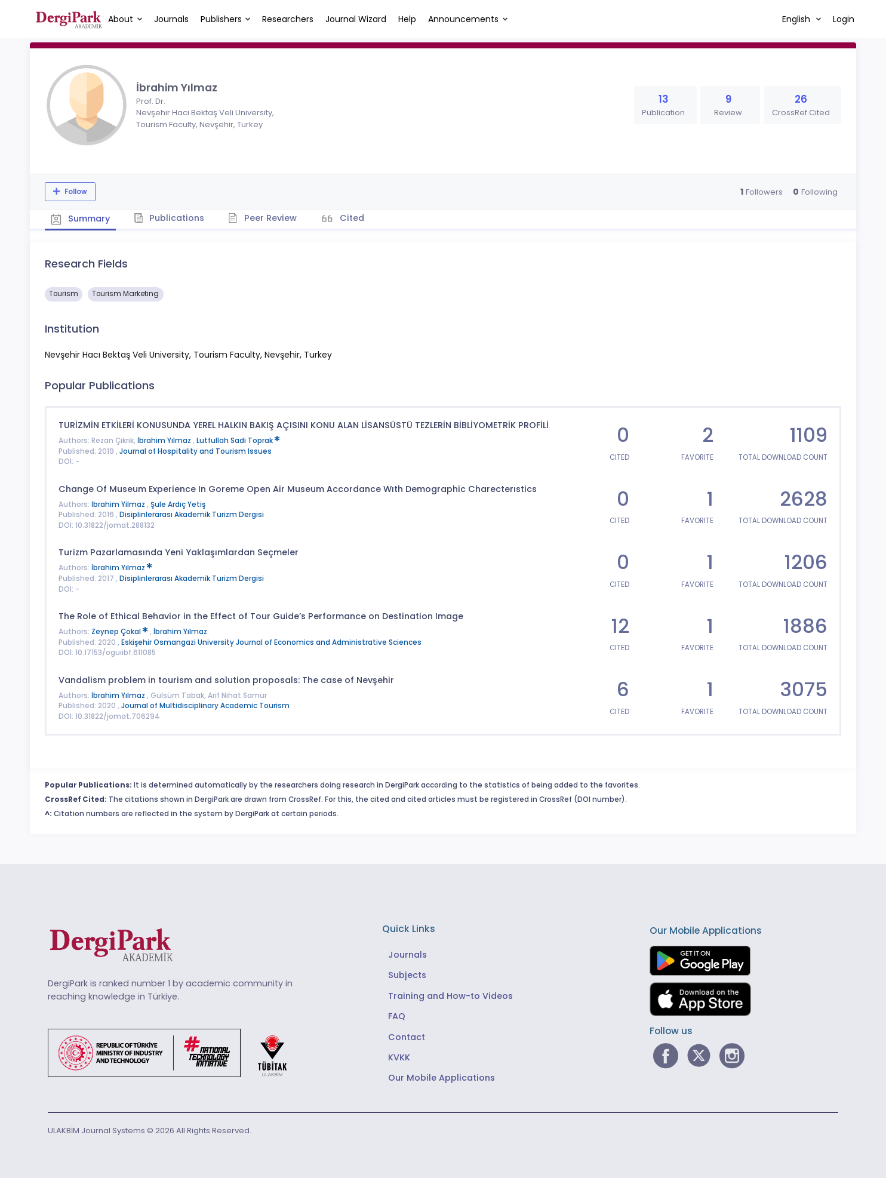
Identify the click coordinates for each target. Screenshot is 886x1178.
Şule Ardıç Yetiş (177, 504)
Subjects (407, 975)
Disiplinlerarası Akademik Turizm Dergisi (191, 514)
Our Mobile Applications (441, 1078)
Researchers (287, 19)
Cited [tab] (350, 218)
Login (843, 19)
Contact (406, 1037)
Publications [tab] (169, 218)
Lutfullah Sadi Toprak (238, 440)
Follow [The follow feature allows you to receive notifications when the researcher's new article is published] (75, 191)
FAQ (396, 1016)
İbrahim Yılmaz (165, 440)
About (120, 19)
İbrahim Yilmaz (119, 504)
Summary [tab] (80, 218)
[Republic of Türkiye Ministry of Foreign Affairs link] (175, 1052)
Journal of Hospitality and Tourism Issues (195, 451)
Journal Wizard (355, 19)
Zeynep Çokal (120, 631)
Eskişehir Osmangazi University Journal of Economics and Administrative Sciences (271, 642)
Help (407, 19)
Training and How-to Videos (450, 996)
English (797, 19)
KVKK (399, 1057)
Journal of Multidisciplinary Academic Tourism (205, 706)
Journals (171, 19)
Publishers (221, 19)
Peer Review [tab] (262, 218)
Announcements (463, 19)
